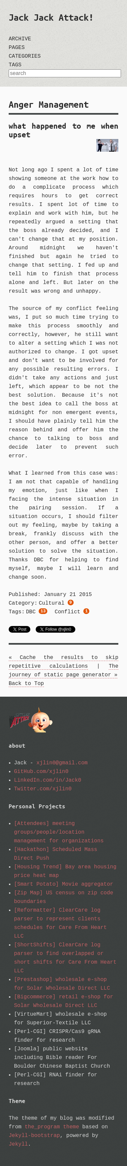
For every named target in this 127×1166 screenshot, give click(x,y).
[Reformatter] (35, 910)
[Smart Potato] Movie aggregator (63, 884)
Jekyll (18, 1144)
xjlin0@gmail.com (62, 763)
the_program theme (52, 1127)
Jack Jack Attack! (51, 17)
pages (17, 47)
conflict (72, 612)
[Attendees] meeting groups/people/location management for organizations (59, 832)
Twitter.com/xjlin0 (43, 789)
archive (20, 39)
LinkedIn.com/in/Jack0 (47, 780)
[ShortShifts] (35, 945)
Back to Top (26, 683)
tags (15, 65)
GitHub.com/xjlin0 (41, 771)
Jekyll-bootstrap (34, 1135)
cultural (56, 604)
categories (25, 56)
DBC (36, 612)
